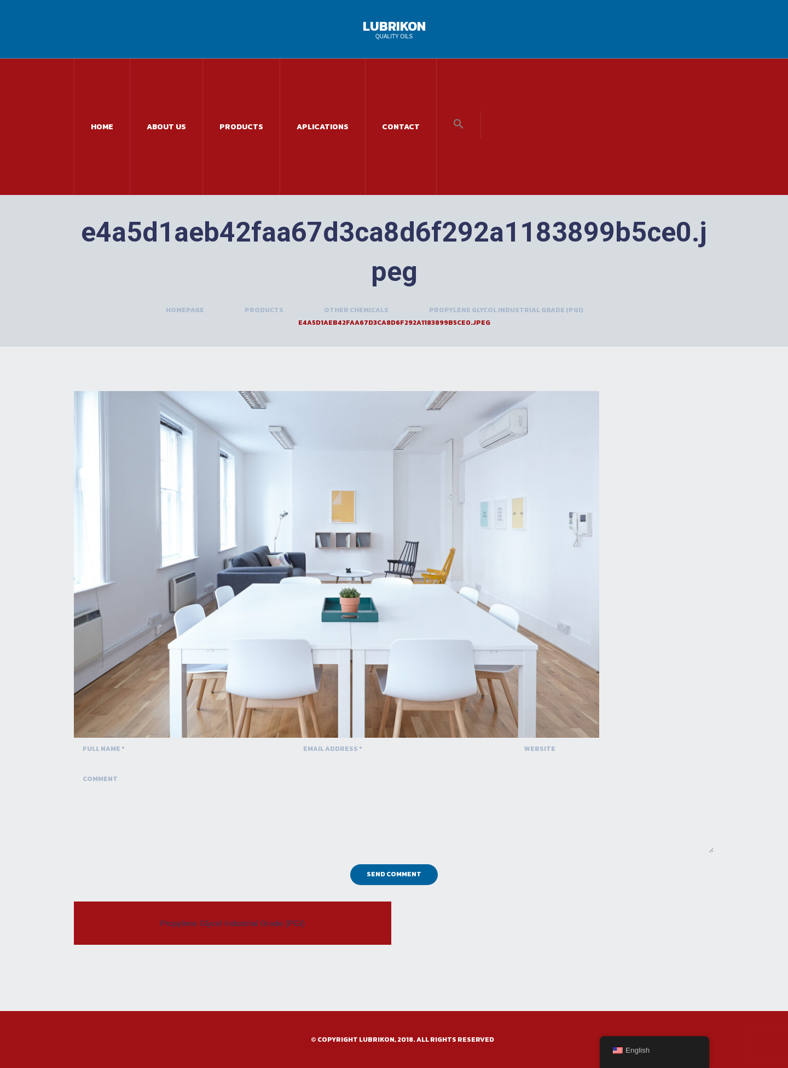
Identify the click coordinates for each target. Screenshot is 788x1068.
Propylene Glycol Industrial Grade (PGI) (506, 310)
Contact (401, 127)
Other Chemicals (356, 310)
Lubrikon (394, 26)
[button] (458, 124)
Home (102, 127)
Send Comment (394, 874)
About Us (166, 127)
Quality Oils (394, 36)
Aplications (323, 127)
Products (241, 127)
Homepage (185, 310)
